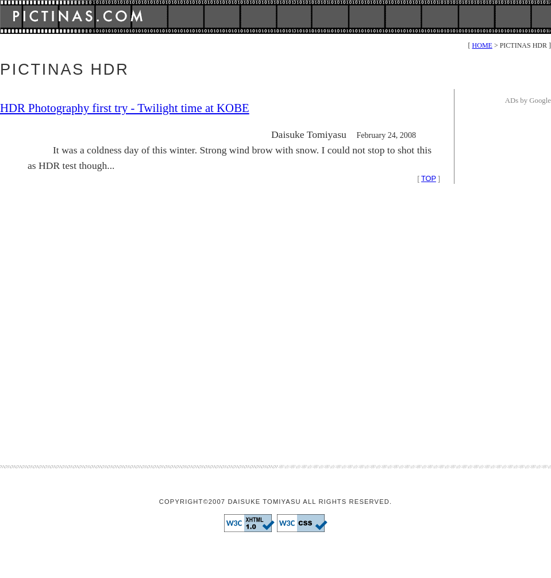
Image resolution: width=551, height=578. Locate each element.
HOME (482, 45)
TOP (428, 178)
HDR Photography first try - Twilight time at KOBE (124, 107)
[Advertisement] (505, 285)
